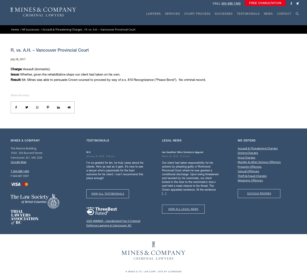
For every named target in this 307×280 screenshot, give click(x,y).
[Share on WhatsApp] (37, 107)
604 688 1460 (231, 3)
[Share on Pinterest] (48, 107)
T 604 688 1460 (20, 171)
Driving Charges (248, 153)
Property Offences (250, 167)
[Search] (297, 21)
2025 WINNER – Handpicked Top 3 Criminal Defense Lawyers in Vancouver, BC (113, 221)
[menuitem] (264, 3)
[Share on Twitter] (27, 107)
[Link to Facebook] (291, 3)
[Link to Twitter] (297, 3)
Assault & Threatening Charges (258, 148)
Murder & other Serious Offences (259, 162)
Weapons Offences (250, 180)
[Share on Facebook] (16, 107)
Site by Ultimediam (170, 271)
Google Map (18, 162)
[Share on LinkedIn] (58, 107)
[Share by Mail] (69, 107)
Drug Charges (246, 157)
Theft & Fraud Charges (252, 176)
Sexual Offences (248, 171)
